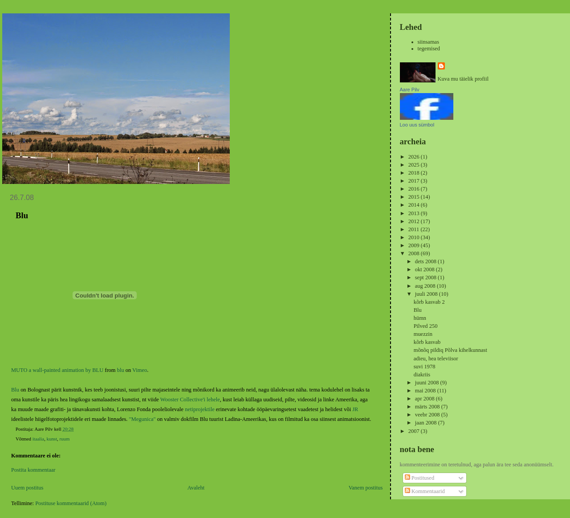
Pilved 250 (426, 326)
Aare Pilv (409, 89)
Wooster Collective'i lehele (190, 399)
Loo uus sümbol (417, 124)
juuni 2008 (427, 382)
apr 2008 (425, 399)
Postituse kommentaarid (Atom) (70, 503)
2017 (414, 181)
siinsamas (429, 42)
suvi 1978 (425, 366)
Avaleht (196, 488)
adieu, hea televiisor (436, 358)
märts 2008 (428, 407)
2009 (414, 245)
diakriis (422, 374)
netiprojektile (199, 409)
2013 (414, 213)
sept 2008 (426, 277)
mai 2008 (426, 390)
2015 (414, 197)
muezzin (423, 334)
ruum (65, 438)
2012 (414, 221)
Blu (15, 390)
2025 (414, 165)
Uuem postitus (27, 488)
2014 (414, 205)
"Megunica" (142, 419)
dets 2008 (426, 261)
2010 (414, 237)
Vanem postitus (366, 488)
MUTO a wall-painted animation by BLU (57, 370)
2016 (414, 189)
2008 (414, 253)
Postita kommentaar (33, 470)
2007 (414, 431)
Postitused (419, 478)
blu (120, 370)
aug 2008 (426, 286)
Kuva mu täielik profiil (463, 79)
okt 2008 (425, 269)
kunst (52, 438)
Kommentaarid (425, 491)
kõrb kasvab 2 (429, 302)
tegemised (429, 48)
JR (355, 409)
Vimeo (139, 370)
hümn (420, 318)
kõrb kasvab (427, 342)
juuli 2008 (427, 294)
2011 (414, 229)
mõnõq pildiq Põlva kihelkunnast (450, 350)
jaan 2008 (426, 423)
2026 (414, 157)
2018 (414, 173)
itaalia (39, 438)
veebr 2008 (428, 415)
